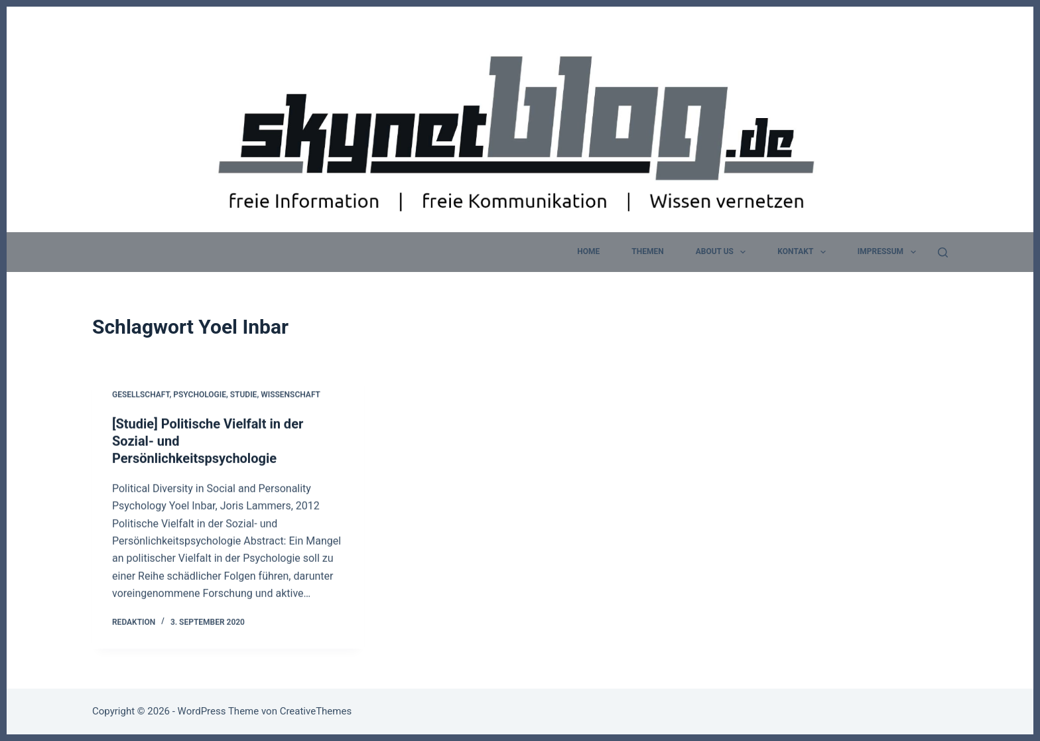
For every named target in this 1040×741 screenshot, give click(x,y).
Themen (647, 251)
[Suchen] (943, 252)
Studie (243, 395)
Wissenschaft (290, 395)
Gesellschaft (141, 395)
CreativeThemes (316, 711)
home (588, 251)
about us (723, 252)
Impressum (889, 252)
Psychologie (199, 395)
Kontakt (803, 252)
